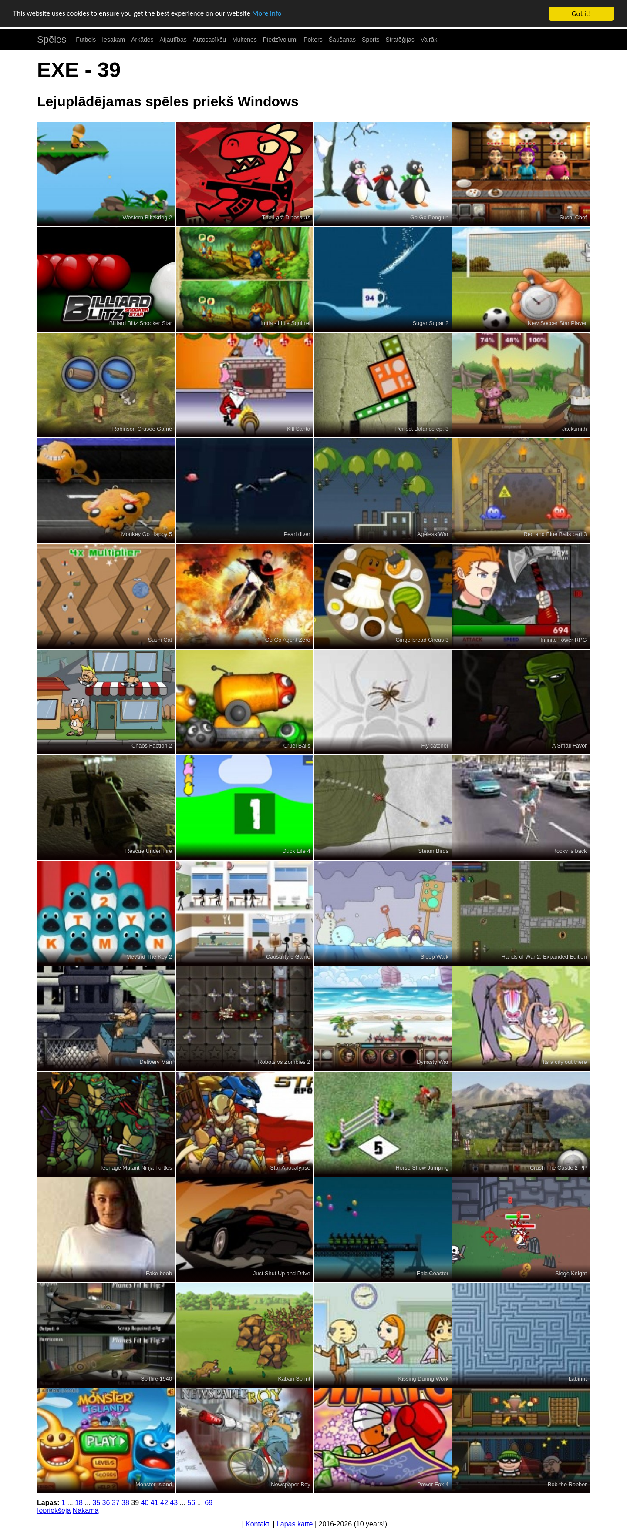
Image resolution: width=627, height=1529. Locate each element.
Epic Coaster (432, 1273)
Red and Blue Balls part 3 (555, 534)
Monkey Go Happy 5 (146, 534)
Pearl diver (296, 534)
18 (79, 1502)
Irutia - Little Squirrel (285, 323)
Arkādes (142, 39)
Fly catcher (435, 745)
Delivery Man (155, 1062)
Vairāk (429, 39)
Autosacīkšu (209, 39)
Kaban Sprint (294, 1378)
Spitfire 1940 (156, 1378)
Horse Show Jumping (421, 1167)
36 (106, 1502)
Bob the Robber (567, 1484)
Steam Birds (433, 851)
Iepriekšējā (54, 1510)
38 (125, 1502)
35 (96, 1502)
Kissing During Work (423, 1378)
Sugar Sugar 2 (431, 323)
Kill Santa (298, 429)
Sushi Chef (573, 217)
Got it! (581, 13)
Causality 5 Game (288, 956)
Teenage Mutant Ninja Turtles (136, 1167)
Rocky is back (570, 851)
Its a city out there (565, 1062)
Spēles (51, 39)
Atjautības (172, 39)
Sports (370, 39)
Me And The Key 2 (149, 956)
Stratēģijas (400, 39)
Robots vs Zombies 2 (284, 1062)
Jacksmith (574, 429)
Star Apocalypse (290, 1167)
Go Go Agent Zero (287, 640)
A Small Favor (569, 745)
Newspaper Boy (290, 1484)
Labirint (578, 1378)
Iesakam (113, 39)
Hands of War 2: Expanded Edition (544, 956)
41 (154, 1502)
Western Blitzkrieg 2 (147, 217)
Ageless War (432, 534)
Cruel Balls (296, 745)
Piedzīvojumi (280, 39)
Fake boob (159, 1273)
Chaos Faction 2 (151, 745)
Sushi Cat (160, 640)
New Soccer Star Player (557, 323)
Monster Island (153, 1484)
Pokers (313, 39)
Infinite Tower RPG (563, 640)
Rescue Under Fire (148, 851)
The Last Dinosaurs (286, 217)
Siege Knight (571, 1273)
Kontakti (258, 1524)
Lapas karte (294, 1524)
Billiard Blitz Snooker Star (140, 323)
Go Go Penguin (429, 217)
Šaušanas (342, 39)
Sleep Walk (434, 956)
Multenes (244, 39)
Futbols (86, 39)
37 (116, 1502)
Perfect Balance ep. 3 (421, 429)
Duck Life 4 (296, 851)
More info (268, 14)
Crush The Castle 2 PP (558, 1167)
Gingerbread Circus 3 (421, 640)
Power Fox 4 (432, 1484)
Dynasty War (432, 1062)
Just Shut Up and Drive (281, 1273)
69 (208, 1502)
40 (144, 1502)
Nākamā (86, 1510)
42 (164, 1502)
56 (191, 1502)
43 (174, 1502)
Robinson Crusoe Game (142, 429)
